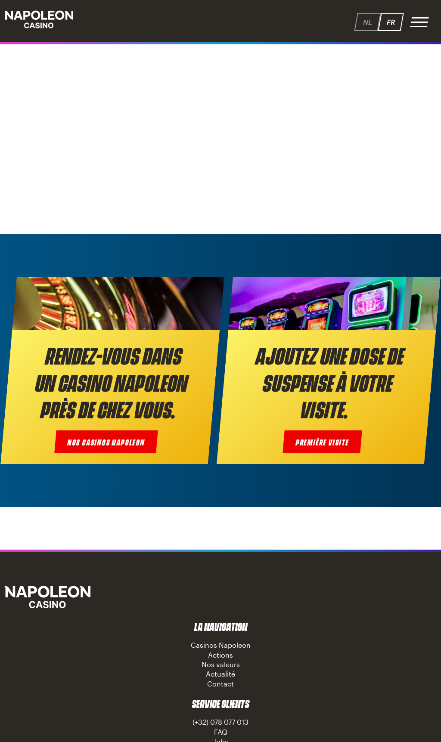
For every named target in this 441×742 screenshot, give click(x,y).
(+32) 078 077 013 (220, 722)
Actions (220, 655)
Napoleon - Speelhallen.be (38, 19)
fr (390, 22)
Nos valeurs (221, 664)
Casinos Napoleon (221, 645)
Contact (220, 684)
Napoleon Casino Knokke (47, 597)
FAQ (220, 732)
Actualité (220, 674)
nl (367, 22)
